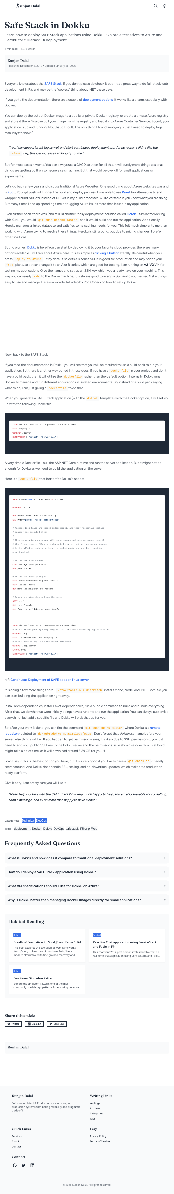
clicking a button (107, 253)
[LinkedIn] (32, 1165)
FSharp (85, 829)
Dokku (31, 247)
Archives (95, 1108)
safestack (72, 829)
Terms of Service (100, 1141)
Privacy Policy (98, 1136)
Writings (95, 1103)
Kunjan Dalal (18, 60)
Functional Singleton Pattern (33, 978)
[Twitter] (23, 1165)
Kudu (11, 192)
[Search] (155, 6)
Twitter (13, 1023)
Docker (37, 829)
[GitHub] (15, 1165)
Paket (126, 192)
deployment (22, 829)
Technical (28, 820)
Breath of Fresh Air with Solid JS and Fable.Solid (47, 942)
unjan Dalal (28, 6)
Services (17, 1136)
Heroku (132, 214)
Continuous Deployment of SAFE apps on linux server (49, 680)
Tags (92, 1118)
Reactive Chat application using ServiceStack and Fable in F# (125, 944)
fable (29, 499)
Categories (96, 1113)
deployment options (98, 100)
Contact (16, 1146)
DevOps (41, 820)
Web (94, 829)
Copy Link (56, 1023)
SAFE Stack (53, 84)
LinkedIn (34, 1023)
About (15, 1141)
